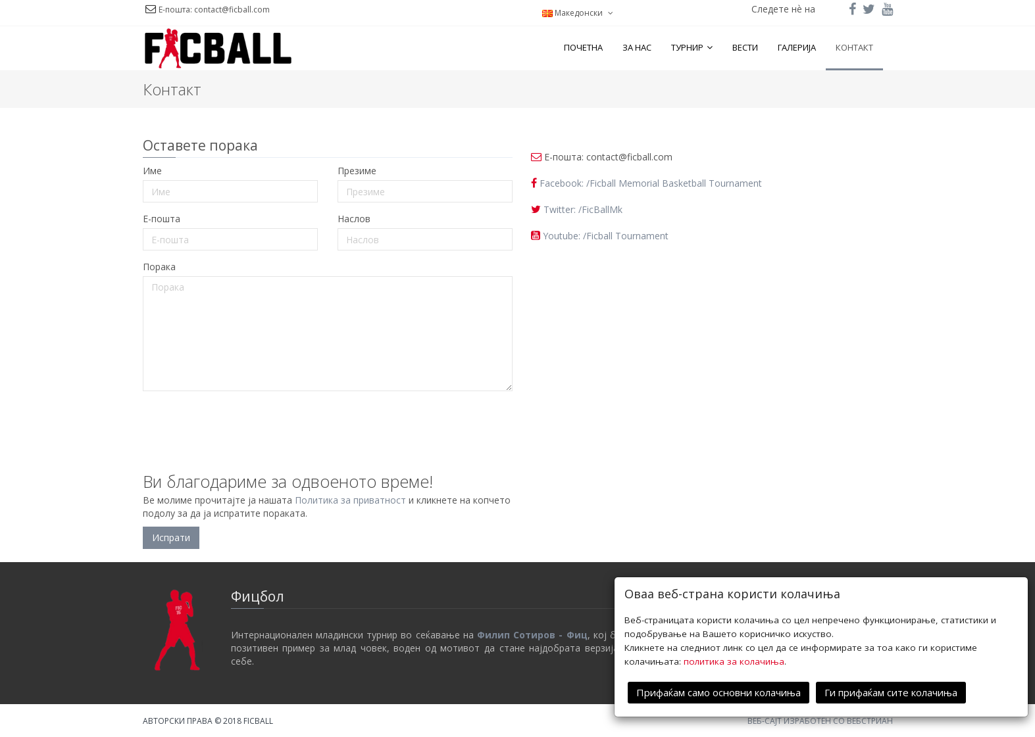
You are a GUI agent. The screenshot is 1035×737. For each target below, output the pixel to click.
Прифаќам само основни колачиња (718, 692)
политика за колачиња (734, 661)
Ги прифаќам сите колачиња (890, 692)
